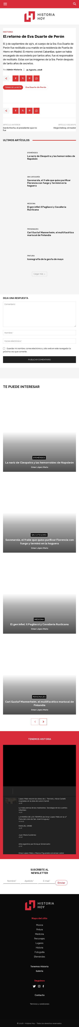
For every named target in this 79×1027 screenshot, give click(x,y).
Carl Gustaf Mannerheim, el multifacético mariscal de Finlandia (50, 234)
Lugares (39, 943)
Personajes (32, 229)
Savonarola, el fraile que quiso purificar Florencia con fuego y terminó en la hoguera (49, 183)
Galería (39, 971)
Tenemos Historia (40, 966)
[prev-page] (34, 721)
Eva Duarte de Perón (36, 87)
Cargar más (39, 274)
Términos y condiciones (39, 1004)
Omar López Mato (39, 467)
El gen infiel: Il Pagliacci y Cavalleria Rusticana (39, 624)
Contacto (39, 995)
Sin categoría (33, 177)
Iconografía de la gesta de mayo (45, 259)
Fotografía (39, 952)
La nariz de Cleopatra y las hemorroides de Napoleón (39, 462)
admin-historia (14, 70)
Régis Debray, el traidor (65, 128)
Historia (8, 32)
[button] (5, 4)
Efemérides (32, 153)
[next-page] (43, 721)
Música (39, 925)
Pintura (31, 256)
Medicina (31, 203)
